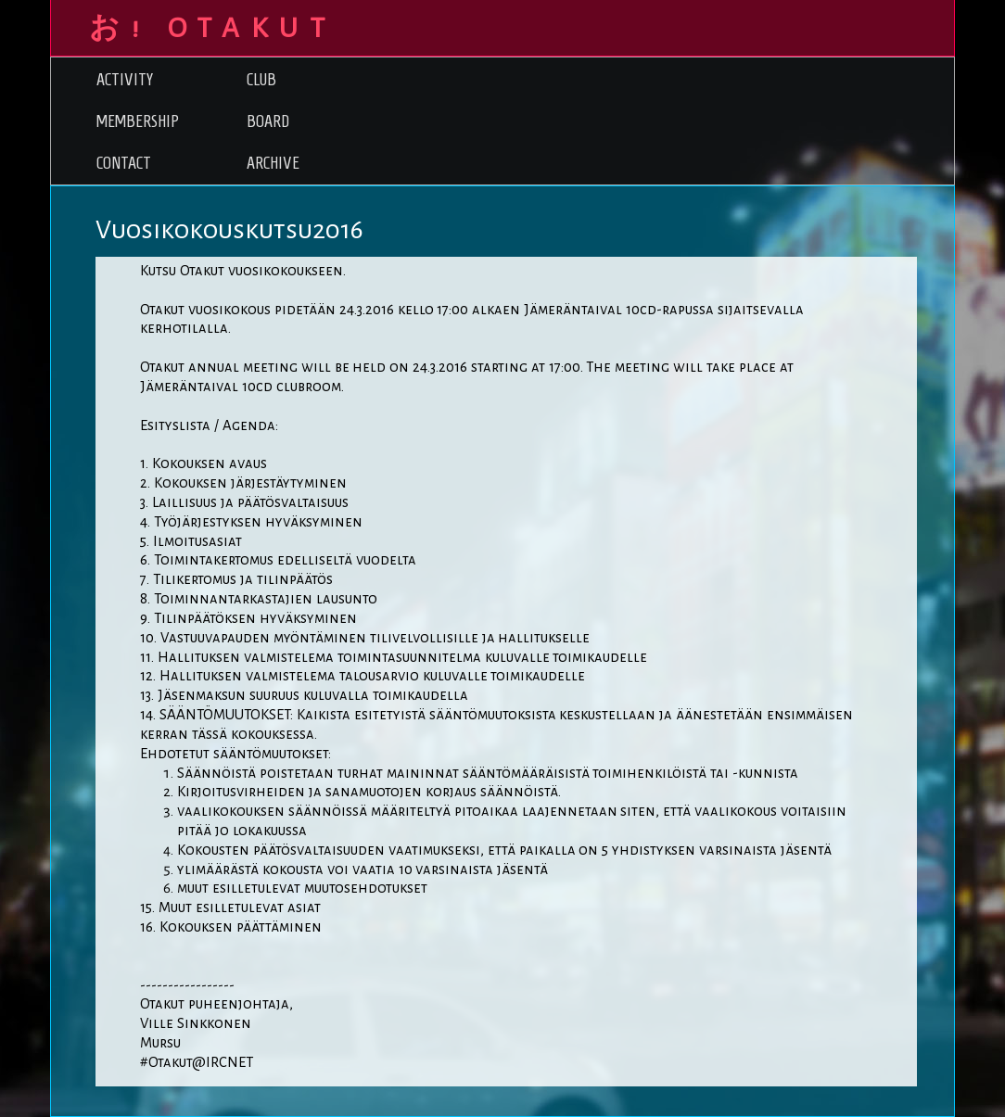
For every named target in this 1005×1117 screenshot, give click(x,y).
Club (261, 79)
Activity (124, 79)
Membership (137, 121)
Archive (273, 162)
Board (268, 121)
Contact (123, 162)
